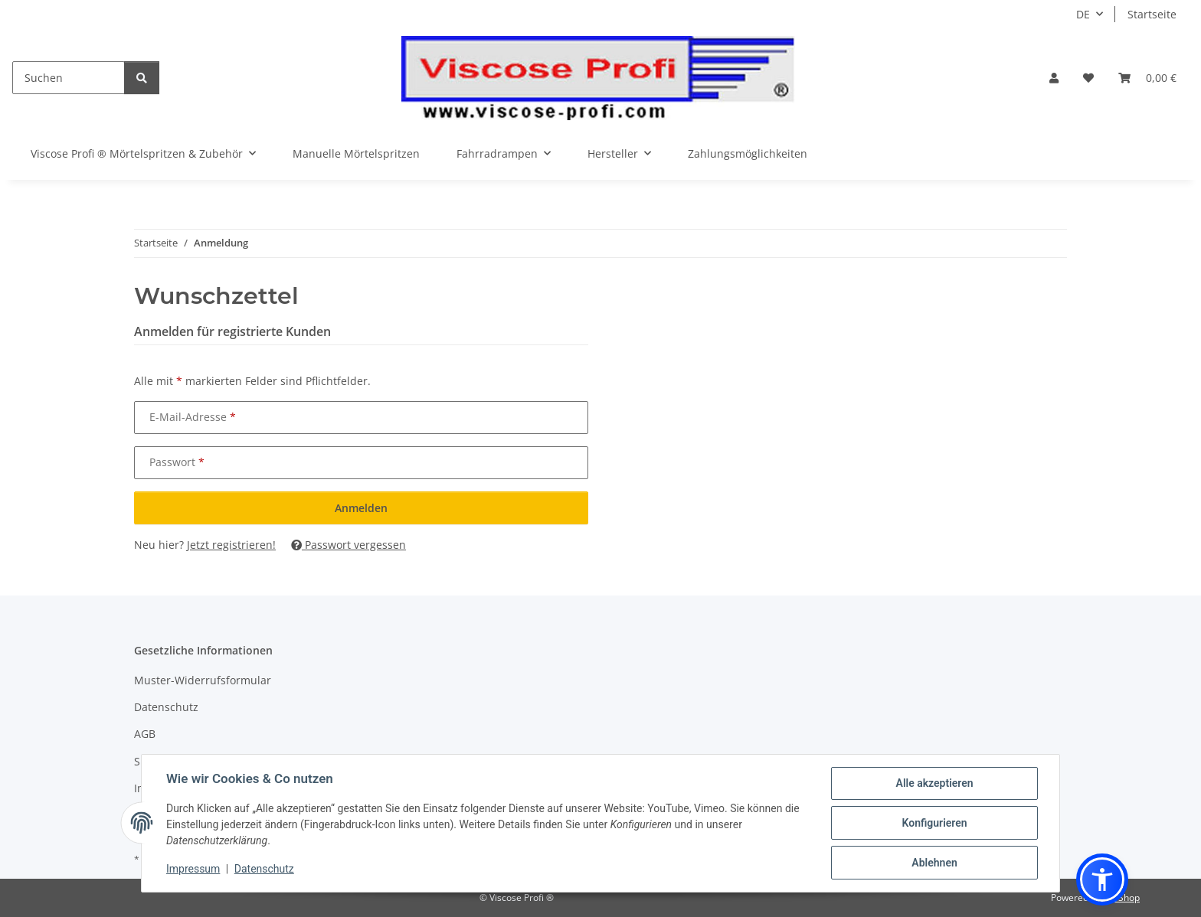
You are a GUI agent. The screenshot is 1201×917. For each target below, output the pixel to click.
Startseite (1151, 14)
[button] (1054, 77)
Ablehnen (934, 863)
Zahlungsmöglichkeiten (747, 153)
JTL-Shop (1121, 897)
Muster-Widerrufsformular (202, 680)
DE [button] (1083, 14)
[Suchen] (68, 77)
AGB (144, 733)
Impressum (193, 869)
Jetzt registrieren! (231, 544)
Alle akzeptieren (934, 783)
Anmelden (361, 508)
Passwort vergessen (348, 544)
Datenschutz (264, 869)
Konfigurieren (934, 823)
